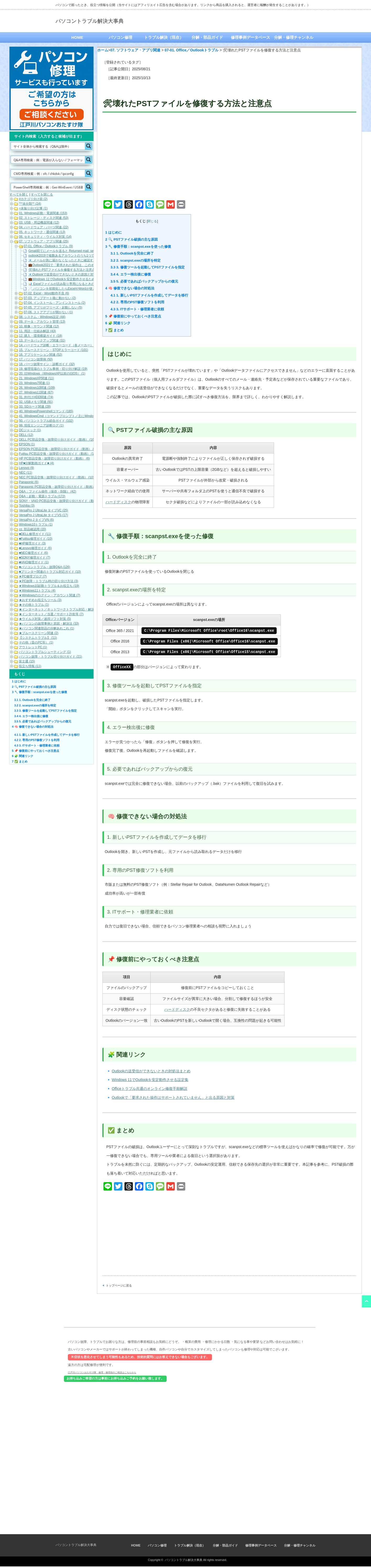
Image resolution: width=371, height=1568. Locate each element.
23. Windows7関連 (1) (34, 383)
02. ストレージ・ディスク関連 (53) (43, 218)
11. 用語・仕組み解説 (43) (37, 331)
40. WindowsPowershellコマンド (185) (46, 411)
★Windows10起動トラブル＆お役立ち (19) (49, 586)
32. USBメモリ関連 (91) (36, 402)
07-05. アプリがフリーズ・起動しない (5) (53, 307)
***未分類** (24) (30, 204)
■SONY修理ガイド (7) (34, 557)
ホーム (102, 50)
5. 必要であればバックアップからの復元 (144, 281)
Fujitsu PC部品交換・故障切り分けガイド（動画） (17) (57, 454)
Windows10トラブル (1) (35, 524)
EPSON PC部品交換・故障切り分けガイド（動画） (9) (57, 449)
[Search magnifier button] (88, 146)
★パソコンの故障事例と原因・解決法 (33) (49, 623)
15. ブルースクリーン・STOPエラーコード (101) (53, 350)
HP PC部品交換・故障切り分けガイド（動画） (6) (54, 458)
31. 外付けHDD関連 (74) (36, 397)
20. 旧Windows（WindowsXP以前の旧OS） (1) (52, 373)
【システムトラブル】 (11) (38, 638)
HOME (77, 37)
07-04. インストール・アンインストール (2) (54, 303)
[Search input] (48, 146)
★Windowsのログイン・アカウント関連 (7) (49, 595)
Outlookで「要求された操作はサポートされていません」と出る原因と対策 (173, 1099)
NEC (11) (25, 472)
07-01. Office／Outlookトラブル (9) (48, 246)
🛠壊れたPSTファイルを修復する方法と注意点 (61, 270)
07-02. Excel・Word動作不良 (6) (46, 293)
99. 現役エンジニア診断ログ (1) (41, 425)
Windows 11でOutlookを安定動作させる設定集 (150, 1081)
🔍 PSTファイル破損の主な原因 (131, 239)
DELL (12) (26, 435)
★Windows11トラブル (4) (37, 590)
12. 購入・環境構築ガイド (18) (40, 336)
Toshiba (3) (26, 505)
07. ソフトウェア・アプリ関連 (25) (43, 241)
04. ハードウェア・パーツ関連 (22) (43, 227)
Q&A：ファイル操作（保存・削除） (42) (47, 491)
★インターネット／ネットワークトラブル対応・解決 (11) (60, 609)
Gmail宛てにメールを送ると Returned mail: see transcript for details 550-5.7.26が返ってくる (93, 251)
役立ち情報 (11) (30, 666)
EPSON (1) (27, 444)
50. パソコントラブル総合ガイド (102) (46, 421)
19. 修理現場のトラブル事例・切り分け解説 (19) (53, 369)
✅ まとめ (114, 330)
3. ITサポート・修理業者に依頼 (137, 309)
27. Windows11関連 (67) (36, 392)
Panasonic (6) (28, 482)
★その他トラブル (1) (34, 605)
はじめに (113, 232)
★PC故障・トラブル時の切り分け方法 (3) (48, 581)
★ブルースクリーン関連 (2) (38, 633)
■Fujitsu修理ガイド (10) (35, 538)
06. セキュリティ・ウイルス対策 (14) (45, 237)
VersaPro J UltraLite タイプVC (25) (43, 510)
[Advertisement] (229, 157)
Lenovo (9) (26, 468)
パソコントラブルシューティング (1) (45, 652)
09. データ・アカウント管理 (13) (42, 321)
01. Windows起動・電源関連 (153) (43, 213)
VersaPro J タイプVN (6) (36, 520)
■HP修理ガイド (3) (32, 543)
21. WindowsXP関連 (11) (36, 378)
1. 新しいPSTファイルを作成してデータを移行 (149, 295)
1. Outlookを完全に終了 (132, 253)
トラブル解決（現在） (163, 37)
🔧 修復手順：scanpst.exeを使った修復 (138, 246)
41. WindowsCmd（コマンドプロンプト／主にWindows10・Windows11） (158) (75, 416)
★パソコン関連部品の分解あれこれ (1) (46, 628)
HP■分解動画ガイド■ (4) (36, 463)
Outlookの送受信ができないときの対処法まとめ (151, 1072)
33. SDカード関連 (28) (35, 406)
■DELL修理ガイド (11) (35, 534)
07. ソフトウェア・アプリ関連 (135, 50)
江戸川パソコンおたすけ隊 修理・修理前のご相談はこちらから (102, 1373)
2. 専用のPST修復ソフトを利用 (138, 302)
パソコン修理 (120, 37)
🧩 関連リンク (118, 323)
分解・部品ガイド (207, 37)
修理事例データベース (250, 37)
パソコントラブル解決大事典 (90, 21)
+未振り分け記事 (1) (33, 208)
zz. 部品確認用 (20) (32, 529)
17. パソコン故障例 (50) (36, 359)
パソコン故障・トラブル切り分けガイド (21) (50, 656)
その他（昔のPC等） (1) (36, 642)
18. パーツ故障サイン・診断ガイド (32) (47, 364)
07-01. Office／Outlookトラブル (192, 50)
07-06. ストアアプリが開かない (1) (48, 312)
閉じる (152, 221)
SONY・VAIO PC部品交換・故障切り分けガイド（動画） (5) (62, 501)
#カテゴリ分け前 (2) (33, 199)
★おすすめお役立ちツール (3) (40, 600)
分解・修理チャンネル (293, 37)
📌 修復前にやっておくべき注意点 (133, 316)
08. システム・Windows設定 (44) (42, 317)
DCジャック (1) (30, 430)
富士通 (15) (27, 661)
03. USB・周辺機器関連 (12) (39, 222)
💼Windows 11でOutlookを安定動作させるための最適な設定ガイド (75, 279)
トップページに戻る (119, 1287)
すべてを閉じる (42, 194)
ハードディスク (118, 502)
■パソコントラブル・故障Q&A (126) (44, 567)
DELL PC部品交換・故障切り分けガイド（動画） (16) (57, 439)
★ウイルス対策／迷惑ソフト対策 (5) (45, 619)
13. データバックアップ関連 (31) (42, 340)
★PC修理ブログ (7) (33, 576)
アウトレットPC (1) (33, 647)
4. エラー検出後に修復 (131, 274)
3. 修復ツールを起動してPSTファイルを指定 (148, 267)
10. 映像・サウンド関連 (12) (39, 326)
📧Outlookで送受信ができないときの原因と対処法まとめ (68, 274)
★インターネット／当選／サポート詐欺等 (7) (51, 614)
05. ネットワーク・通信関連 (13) (42, 232)
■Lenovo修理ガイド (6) (35, 548)
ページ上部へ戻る (366, 1303)
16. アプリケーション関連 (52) (40, 354)
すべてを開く (18, 194)
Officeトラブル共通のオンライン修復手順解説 (149, 1090)
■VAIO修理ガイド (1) (33, 562)
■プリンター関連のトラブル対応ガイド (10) (50, 572)
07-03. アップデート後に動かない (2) (50, 298)
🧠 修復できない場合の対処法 (130, 288)
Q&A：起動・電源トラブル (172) (42, 496)
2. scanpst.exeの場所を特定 (136, 260)
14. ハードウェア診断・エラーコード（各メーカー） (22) (59, 345)
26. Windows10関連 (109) (37, 388)
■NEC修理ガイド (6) (33, 553)
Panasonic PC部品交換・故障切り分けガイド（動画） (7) (59, 487)
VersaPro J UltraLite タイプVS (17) (43, 515)
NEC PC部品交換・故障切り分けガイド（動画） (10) (56, 477)
